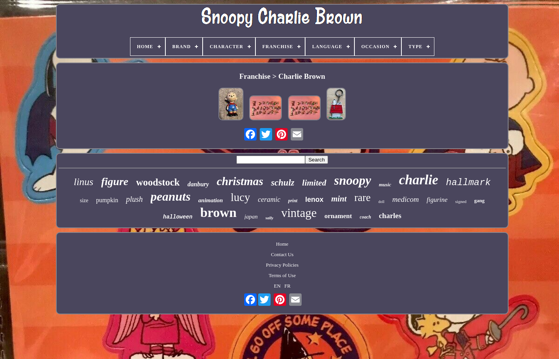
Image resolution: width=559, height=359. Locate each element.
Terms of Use (282, 275)
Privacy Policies (282, 265)
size (84, 200)
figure (114, 181)
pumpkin (107, 200)
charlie (418, 179)
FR (288, 286)
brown (218, 212)
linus (84, 181)
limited (314, 182)
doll (381, 201)
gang (479, 200)
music (385, 184)
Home (282, 244)
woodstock (158, 182)
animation (210, 200)
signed (461, 201)
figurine (437, 199)
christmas (240, 181)
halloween (178, 217)
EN (277, 286)
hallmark (468, 182)
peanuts (171, 196)
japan (251, 216)
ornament (338, 216)
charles (390, 216)
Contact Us (282, 254)
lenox (314, 199)
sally (270, 217)
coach (365, 217)
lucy (240, 197)
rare (362, 197)
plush (134, 199)
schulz (282, 182)
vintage (298, 213)
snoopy (352, 180)
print (292, 200)
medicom (405, 199)
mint (339, 198)
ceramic (269, 199)
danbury (198, 184)
